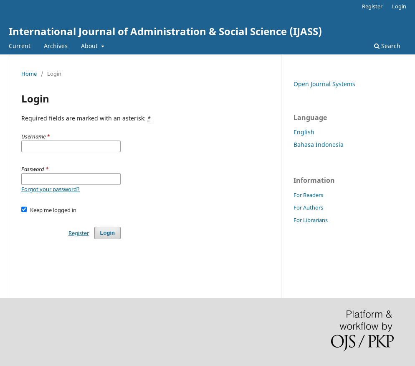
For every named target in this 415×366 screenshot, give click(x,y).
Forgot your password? (50, 189)
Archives (56, 46)
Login (399, 6)
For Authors (308, 207)
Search (387, 46)
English (304, 132)
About (90, 46)
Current (19, 46)
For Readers (308, 195)
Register (372, 6)
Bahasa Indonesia (319, 144)
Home (29, 73)
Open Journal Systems (324, 84)
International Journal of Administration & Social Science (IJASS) (165, 31)
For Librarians (311, 220)
